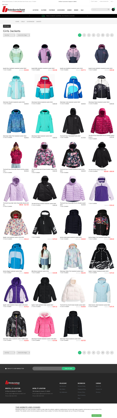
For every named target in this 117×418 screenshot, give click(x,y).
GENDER (69, 10)
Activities (35, 10)
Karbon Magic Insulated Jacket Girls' (12, 271)
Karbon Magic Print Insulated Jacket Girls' (100, 237)
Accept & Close (97, 415)
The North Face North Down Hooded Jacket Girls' (72, 305)
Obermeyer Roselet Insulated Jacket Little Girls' (44, 339)
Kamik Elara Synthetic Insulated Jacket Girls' (14, 68)
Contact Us (99, 389)
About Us (98, 386)
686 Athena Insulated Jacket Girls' (40, 271)
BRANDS (76, 10)
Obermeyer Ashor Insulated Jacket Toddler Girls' (15, 339)
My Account (63, 386)
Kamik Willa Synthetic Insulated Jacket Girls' (43, 68)
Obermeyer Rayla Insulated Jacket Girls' (70, 339)
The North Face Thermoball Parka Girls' (70, 136)
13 (102, 35)
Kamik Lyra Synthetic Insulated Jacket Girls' (71, 68)
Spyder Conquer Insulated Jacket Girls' (99, 271)
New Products (81, 395)
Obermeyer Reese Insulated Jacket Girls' (99, 102)
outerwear (30, 21)
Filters (7, 26)
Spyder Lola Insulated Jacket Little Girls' (13, 237)
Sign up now (68, 368)
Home (17, 21)
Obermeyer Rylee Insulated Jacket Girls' (42, 136)
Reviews (98, 392)
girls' (23, 21)
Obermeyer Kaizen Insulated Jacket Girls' (42, 102)
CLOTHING (43, 10)
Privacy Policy (81, 392)
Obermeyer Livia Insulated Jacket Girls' (70, 102)
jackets (38, 21)
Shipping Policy (82, 389)
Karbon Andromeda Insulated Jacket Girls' (71, 237)
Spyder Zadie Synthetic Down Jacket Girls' (42, 305)
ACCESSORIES (61, 10)
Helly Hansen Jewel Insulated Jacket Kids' (99, 305)
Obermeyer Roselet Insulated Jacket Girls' (14, 102)
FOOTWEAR (52, 10)
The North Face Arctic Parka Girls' (97, 170)
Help (112, 1)
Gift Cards (94, 1)
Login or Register (104, 1)
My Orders (62, 389)
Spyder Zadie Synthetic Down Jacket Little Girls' (15, 305)
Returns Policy (81, 386)
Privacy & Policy (77, 411)
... (98, 35)
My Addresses (63, 392)
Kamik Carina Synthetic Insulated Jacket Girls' (101, 68)
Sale (82, 10)
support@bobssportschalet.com (17, 393)
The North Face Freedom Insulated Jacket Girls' (44, 203)
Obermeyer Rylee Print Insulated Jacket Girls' (14, 136)
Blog (79, 398)
